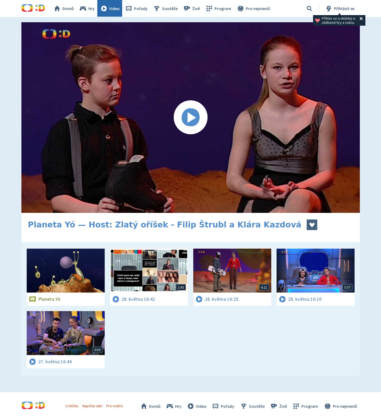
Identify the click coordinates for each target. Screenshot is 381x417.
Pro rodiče (114, 405)
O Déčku (72, 405)
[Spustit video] (190, 117)
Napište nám (92, 405)
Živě (191, 8)
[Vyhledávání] (309, 8)
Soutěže (165, 8)
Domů (64, 8)
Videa (110, 8)
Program (219, 8)
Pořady (136, 8)
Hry (87, 8)
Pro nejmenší (253, 8)
